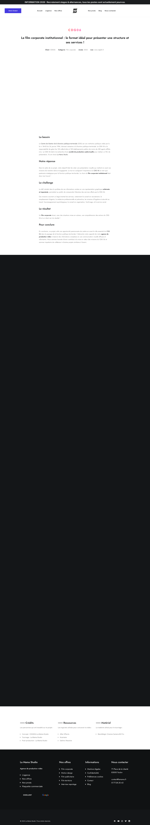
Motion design (66, 773)
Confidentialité (93, 773)
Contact (90, 780)
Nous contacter (110, 11)
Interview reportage (68, 784)
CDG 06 (96, 170)
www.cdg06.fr (99, 50)
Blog (100, 11)
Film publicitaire (67, 776)
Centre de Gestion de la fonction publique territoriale (59, 143)
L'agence (26, 775)
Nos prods (92, 11)
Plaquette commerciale (32, 786)
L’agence (48, 11)
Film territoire (66, 780)
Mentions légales (93, 769)
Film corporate (67, 769)
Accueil (39, 11)
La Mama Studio (62, 154)
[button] (36, 795)
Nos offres (58, 11)
